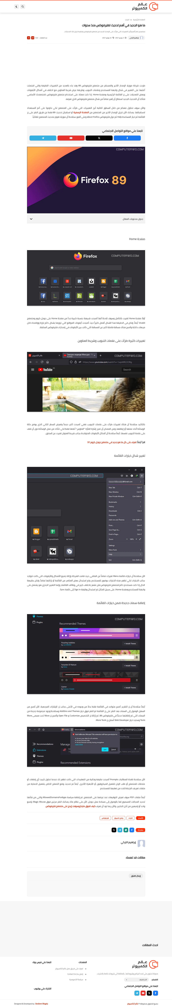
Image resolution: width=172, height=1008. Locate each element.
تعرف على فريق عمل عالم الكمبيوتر (71, 968)
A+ (33, 37)
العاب (67, 6)
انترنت (127, 19)
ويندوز (112, 6)
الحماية (83, 6)
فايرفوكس (105, 818)
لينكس (75, 6)
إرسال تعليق (136, 876)
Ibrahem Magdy (41, 1004)
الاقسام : (154, 979)
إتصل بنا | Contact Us (77, 974)
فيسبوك (92, 6)
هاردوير (33, 6)
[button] (131, 830)
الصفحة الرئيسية (139, 19)
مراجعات (42, 6)
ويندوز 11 (102, 6)
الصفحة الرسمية (81, 112)
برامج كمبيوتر (122, 6)
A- (28, 37)
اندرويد (59, 6)
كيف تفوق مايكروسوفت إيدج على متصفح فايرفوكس (70, 806)
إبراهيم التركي (134, 37)
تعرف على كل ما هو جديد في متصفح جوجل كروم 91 (111, 442)
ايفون (51, 6)
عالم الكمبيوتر (132, 1004)
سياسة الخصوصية (78, 979)
